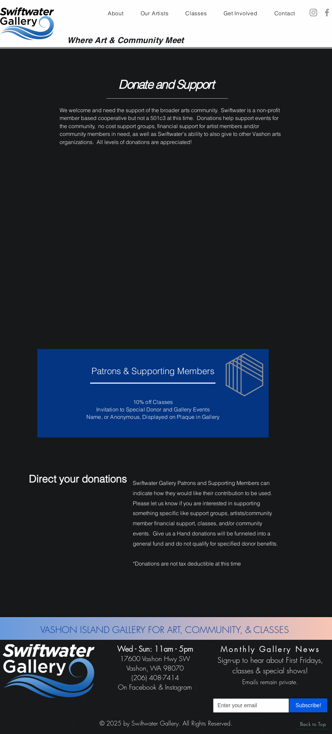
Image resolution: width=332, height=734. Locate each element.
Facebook (143, 687)
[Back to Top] (313, 724)
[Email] (249, 705)
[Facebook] (327, 12)
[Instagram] (313, 12)
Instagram (178, 687)
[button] (240, 13)
